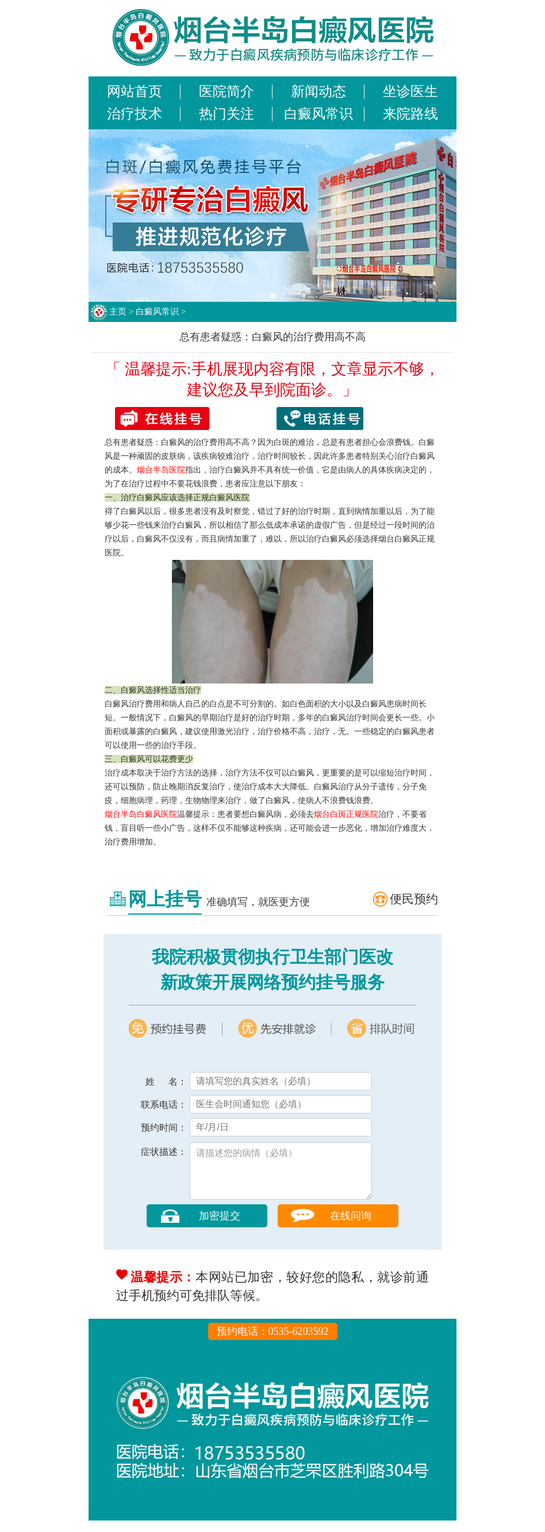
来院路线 (410, 113)
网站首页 (134, 91)
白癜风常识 (318, 113)
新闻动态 (318, 91)
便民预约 (414, 899)
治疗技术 (134, 113)
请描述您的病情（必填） (281, 1176)
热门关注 (226, 113)
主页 (117, 311)
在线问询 (350, 1227)
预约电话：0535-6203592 (273, 1343)
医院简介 (226, 91)
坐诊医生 (410, 91)
